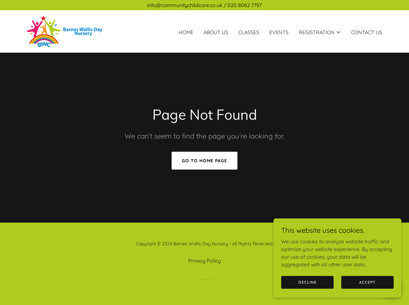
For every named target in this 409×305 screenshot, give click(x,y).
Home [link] (186, 32)
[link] (64, 30)
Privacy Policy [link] (204, 260)
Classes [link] (248, 32)
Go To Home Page (204, 161)
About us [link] (216, 32)
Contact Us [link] (366, 32)
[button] (320, 32)
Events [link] (279, 32)
